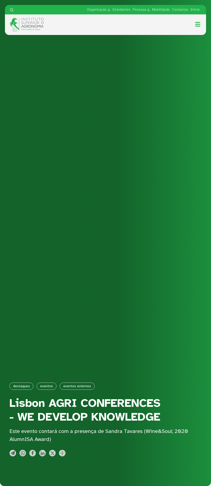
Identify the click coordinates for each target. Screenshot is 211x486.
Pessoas (139, 9)
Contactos (180, 9)
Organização (97, 9)
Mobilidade (161, 9)
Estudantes (121, 9)
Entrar (195, 9)
